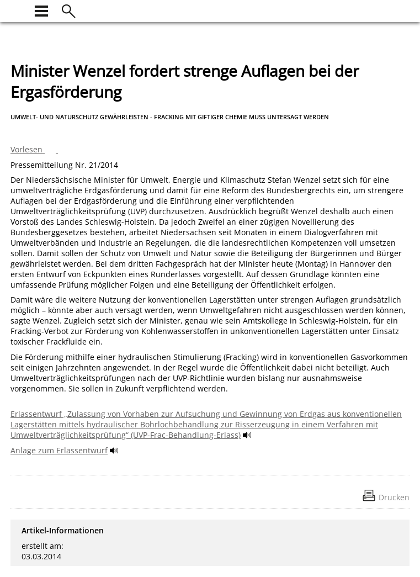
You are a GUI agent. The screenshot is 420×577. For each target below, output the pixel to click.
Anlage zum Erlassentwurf (59, 450)
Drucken (394, 497)
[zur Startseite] (17, 9)
